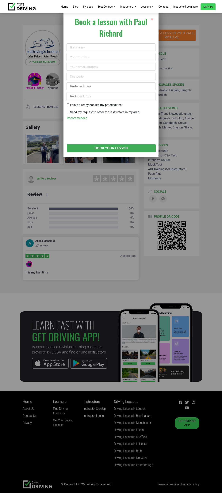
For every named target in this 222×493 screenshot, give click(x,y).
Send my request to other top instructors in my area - (104, 115)
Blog (75, 6)
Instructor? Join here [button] (185, 6)
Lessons (146, 6)
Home (64, 6)
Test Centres (105, 6)
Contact (163, 6)
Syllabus (88, 6)
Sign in (208, 6)
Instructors (127, 6)
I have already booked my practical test (95, 105)
